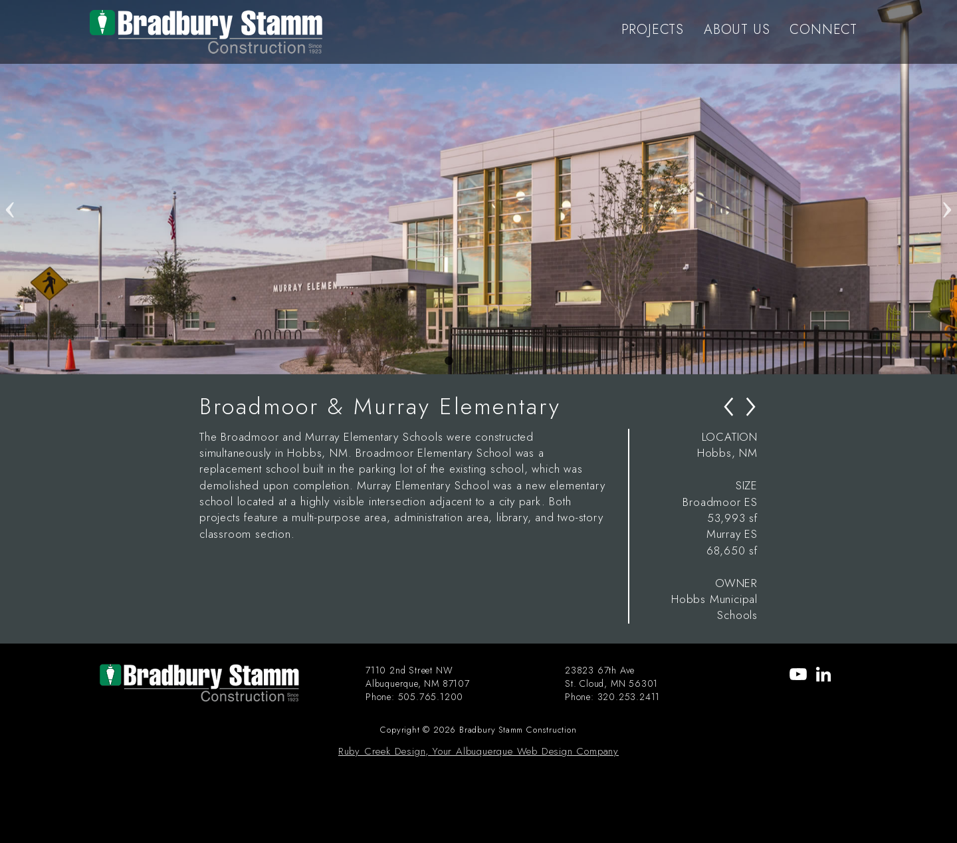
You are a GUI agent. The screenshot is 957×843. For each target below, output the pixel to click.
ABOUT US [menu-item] (737, 29)
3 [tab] (488, 361)
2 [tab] (468, 361)
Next (947, 186)
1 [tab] (448, 361)
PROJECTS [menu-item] (652, 29)
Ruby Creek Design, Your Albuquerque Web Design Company (478, 751)
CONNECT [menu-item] (823, 29)
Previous (10, 186)
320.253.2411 (629, 696)
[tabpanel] (478, 187)
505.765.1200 (431, 696)
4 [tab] (508, 361)
